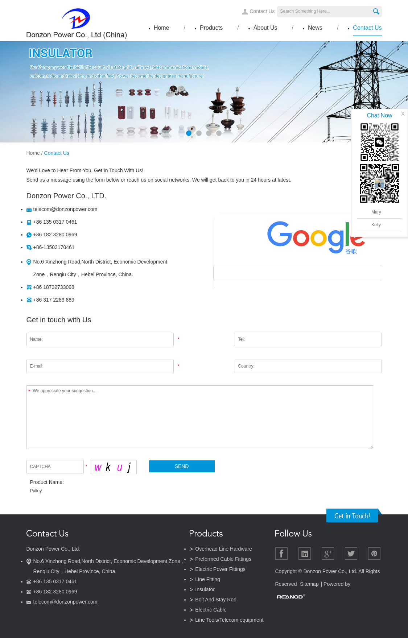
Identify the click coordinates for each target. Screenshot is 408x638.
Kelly (376, 224)
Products (211, 28)
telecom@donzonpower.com (65, 209)
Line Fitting (207, 579)
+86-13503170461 (54, 247)
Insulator (205, 589)
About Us (265, 28)
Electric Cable (210, 610)
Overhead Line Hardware (223, 549)
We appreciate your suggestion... (200, 417)
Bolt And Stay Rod (215, 599)
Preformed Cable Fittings (223, 559)
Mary (376, 212)
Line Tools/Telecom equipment (229, 620)
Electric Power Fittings (220, 569)
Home (161, 28)
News (315, 28)
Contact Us (262, 11)
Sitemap (309, 584)
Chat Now (379, 115)
